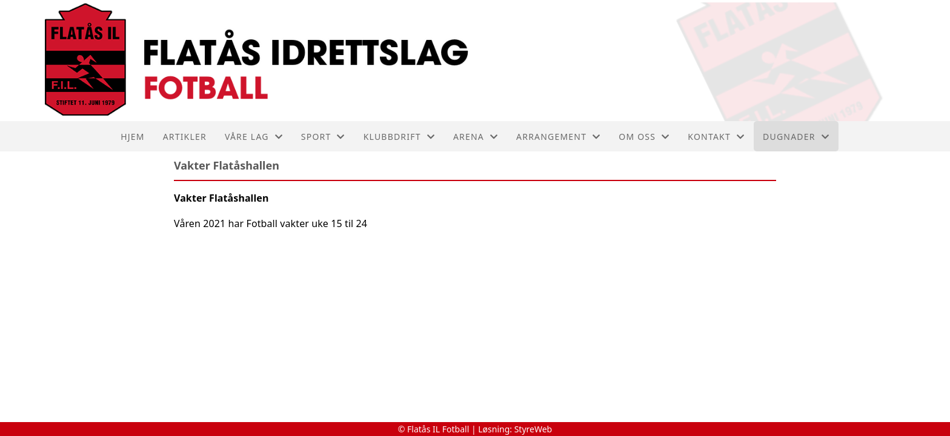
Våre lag (254, 136)
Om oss (644, 136)
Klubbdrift (399, 136)
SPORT (323, 136)
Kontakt (716, 136)
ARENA (475, 136)
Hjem (132, 136)
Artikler (185, 136)
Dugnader (796, 136)
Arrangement (558, 136)
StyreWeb (533, 429)
